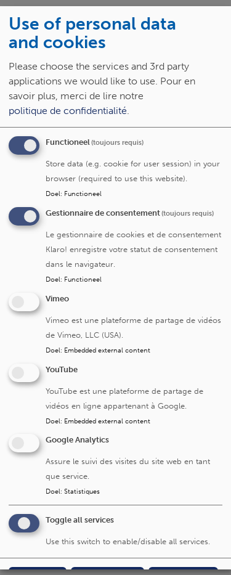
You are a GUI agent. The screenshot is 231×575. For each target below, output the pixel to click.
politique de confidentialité (68, 110)
